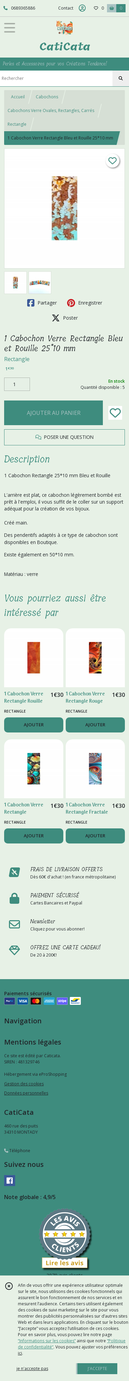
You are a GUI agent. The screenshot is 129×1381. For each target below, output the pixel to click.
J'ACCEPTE (97, 1368)
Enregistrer (84, 303)
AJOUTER (34, 725)
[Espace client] (82, 8)
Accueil (18, 97)
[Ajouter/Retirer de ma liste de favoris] (115, 413)
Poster (65, 318)
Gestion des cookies (24, 1084)
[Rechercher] (120, 78)
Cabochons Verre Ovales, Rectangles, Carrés (51, 110)
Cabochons (47, 97)
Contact (65, 8)
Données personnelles (26, 1093)
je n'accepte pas (32, 1368)
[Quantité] (17, 384)
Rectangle (17, 124)
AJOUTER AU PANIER (53, 413)
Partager (42, 303)
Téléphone (17, 1151)
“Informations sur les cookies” (47, 1341)
